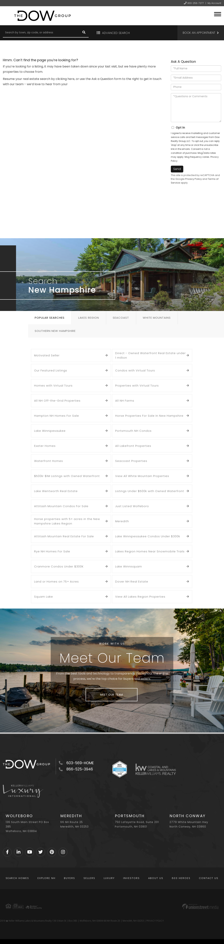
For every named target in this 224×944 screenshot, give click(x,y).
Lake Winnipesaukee (50, 431)
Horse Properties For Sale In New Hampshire (149, 416)
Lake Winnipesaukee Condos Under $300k (147, 536)
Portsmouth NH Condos (133, 431)
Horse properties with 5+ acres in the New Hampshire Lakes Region (67, 521)
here (71, 79)
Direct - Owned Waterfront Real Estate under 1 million (150, 355)
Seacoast (121, 318)
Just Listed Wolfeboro (132, 506)
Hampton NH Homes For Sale (56, 416)
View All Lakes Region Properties (140, 597)
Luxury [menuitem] (109, 878)
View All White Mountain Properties (142, 476)
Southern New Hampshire (55, 331)
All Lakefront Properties (133, 446)
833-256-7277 (195, 3)
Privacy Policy (193, 179)
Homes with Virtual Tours (53, 385)
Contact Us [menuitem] (208, 878)
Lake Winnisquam (128, 566)
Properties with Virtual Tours (137, 385)
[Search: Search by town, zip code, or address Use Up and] (41, 33)
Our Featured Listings (50, 370)
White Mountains (157, 318)
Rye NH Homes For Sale (52, 551)
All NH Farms (124, 401)
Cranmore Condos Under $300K (59, 566)
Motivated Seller (47, 355)
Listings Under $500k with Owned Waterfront (149, 491)
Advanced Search (115, 33)
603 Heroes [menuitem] (181, 878)
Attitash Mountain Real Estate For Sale (64, 536)
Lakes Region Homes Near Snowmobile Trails (150, 551)
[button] (84, 33)
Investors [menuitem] (131, 878)
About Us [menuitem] (155, 878)
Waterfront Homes (48, 461)
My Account (214, 3)
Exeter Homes (45, 446)
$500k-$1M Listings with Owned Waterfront (67, 476)
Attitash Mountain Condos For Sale (61, 506)
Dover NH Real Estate (131, 581)
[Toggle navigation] (217, 13)
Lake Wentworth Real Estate (56, 491)
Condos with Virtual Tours (135, 370)
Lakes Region (88, 318)
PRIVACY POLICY (155, 920)
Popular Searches (49, 318)
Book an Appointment (199, 33)
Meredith (122, 521)
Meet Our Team (111, 695)
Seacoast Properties (131, 461)
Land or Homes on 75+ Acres (56, 581)
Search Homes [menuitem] (17, 878)
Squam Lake (43, 597)
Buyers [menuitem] (69, 878)
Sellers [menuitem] (89, 878)
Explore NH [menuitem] (46, 878)
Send (177, 169)
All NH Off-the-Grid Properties (57, 401)
